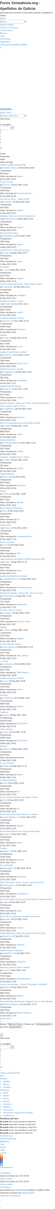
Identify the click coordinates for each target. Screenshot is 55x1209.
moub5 (7, 304)
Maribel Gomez (9, 168)
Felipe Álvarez (22, 673)
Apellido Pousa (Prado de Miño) (13, 352)
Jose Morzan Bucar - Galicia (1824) (14, 199)
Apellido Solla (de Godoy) (10, 386)
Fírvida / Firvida (6, 182)
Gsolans (6, 389)
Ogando (3, 335)
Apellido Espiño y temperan (11, 950)
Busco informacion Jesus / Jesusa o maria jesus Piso (22, 882)
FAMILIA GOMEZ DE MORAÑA (13, 165)
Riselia (6, 766)
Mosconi (3, 746)
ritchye (19, 690)
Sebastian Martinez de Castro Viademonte (17, 216)
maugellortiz (8, 372)
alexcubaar (7, 868)
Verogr (6, 253)
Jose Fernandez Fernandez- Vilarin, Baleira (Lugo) (21, 284)
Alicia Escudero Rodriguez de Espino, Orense (19, 797)
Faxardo (3, 848)
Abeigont (20, 639)
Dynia (6, 528)
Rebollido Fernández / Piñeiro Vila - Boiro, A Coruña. (21, 593)
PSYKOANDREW (10, 443)
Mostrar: (12, 1024)
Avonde (6, 919)
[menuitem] (9, 28)
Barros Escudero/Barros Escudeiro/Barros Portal (20, 423)
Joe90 (7, 426)
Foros (2, 1144)
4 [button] (0, 139)
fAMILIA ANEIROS (7, 440)
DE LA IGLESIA (6, 865)
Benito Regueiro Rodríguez (11, 508)
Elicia (5, 477)
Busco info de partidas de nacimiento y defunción (20, 916)
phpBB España (28, 1193)
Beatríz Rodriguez (10, 1004)
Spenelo (20, 502)
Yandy (5, 338)
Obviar (2, 18)
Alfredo (6, 987)
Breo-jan (20, 417)
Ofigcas (6, 749)
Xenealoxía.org (6, 1136)
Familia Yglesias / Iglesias (10, 644)
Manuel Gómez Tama (9, 233)
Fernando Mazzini (24, 193)
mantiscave (8, 664)
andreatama (8, 236)
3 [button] (0, 137)
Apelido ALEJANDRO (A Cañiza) (13, 576)
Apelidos (6, 109)
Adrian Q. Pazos (23, 622)
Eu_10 (19, 346)
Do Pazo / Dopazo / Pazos (11, 610)
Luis (5, 270)
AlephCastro (9, 219)
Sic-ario (6, 185)
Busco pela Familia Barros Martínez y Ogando (19, 814)
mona (5, 494)
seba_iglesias (9, 647)
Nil (4, 511)
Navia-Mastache (23, 979)
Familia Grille (5, 525)
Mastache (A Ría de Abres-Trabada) (15, 967)
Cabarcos (4, 712)
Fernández (4, 267)
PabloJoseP (8, 596)
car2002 (7, 202)
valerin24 (7, 936)
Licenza (3, 1153)
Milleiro (6, 851)
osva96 (20, 451)
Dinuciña (20, 758)
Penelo (3, 491)
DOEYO (20, 707)
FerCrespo (21, 329)
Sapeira (20, 227)
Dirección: (11, 1027)
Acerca (3, 1147)
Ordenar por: (38, 1024)
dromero (6, 321)
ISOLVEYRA (22, 724)
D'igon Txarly (22, 363)
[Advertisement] (27, 78)
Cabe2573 (7, 953)
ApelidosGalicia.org (8, 1139)
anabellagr (7, 287)
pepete (19, 176)
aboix (6, 562)
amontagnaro (8, 885)
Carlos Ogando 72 (10, 817)
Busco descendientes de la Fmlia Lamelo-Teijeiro (20, 831)
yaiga (5, 902)
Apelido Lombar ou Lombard (11, 678)
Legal (2, 1150)
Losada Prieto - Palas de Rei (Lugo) (15, 250)
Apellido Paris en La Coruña (11, 369)
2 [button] (0, 134)
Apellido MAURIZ (7, 474)
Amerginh (7, 613)
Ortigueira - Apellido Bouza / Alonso (14, 457)
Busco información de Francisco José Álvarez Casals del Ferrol (26, 899)
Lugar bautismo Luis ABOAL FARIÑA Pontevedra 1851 (22, 559)
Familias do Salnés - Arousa (11, 301)
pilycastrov (21, 485)
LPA (5, 545)
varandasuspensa (24, 536)
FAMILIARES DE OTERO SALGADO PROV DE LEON (22, 933)
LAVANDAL (8, 698)
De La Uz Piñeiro (7, 763)
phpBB (17, 1190)
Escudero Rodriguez (8, 780)
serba (5, 715)
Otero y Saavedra (7, 542)
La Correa (4, 661)
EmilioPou (7, 355)
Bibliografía (4, 1141)
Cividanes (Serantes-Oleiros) (12, 318)
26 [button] (1, 148)
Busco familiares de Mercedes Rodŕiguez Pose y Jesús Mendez (26, 1001)
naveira (6, 630)
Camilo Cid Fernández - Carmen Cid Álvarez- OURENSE (23, 984)
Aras (5, 681)
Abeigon (3, 627)
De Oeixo (4, 695)
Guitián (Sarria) (6, 729)
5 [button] (0, 142)
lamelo (6, 834)
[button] (0, 122)
